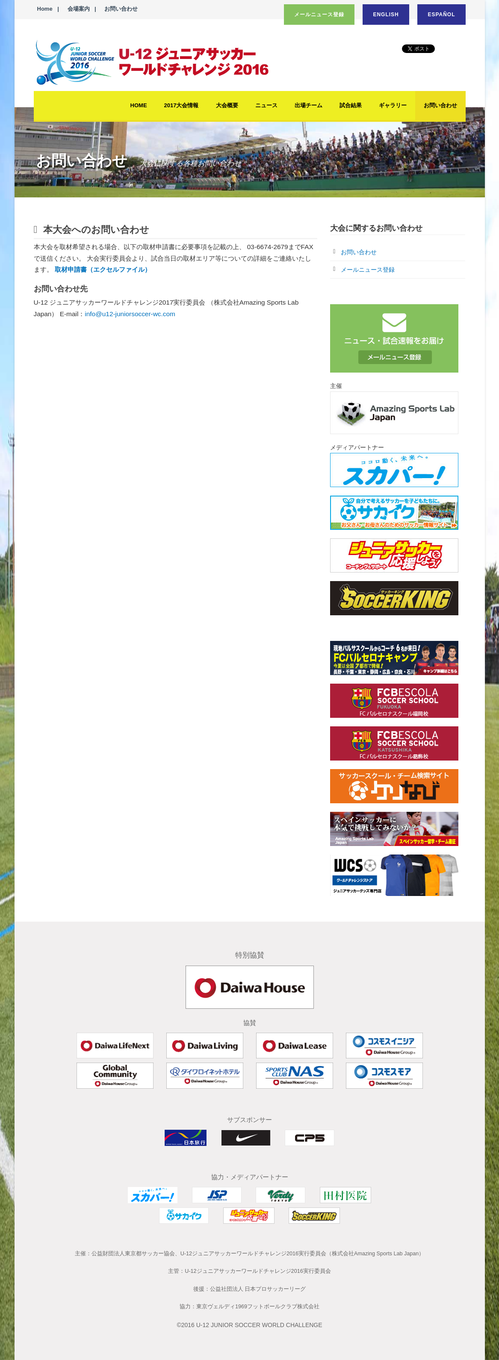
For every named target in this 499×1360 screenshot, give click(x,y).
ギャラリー (393, 105)
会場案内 (79, 9)
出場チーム (308, 105)
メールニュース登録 (319, 15)
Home (45, 9)
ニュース (266, 105)
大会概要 (227, 105)
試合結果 (351, 105)
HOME (138, 105)
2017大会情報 (181, 105)
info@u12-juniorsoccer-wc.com (130, 313)
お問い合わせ (121, 9)
